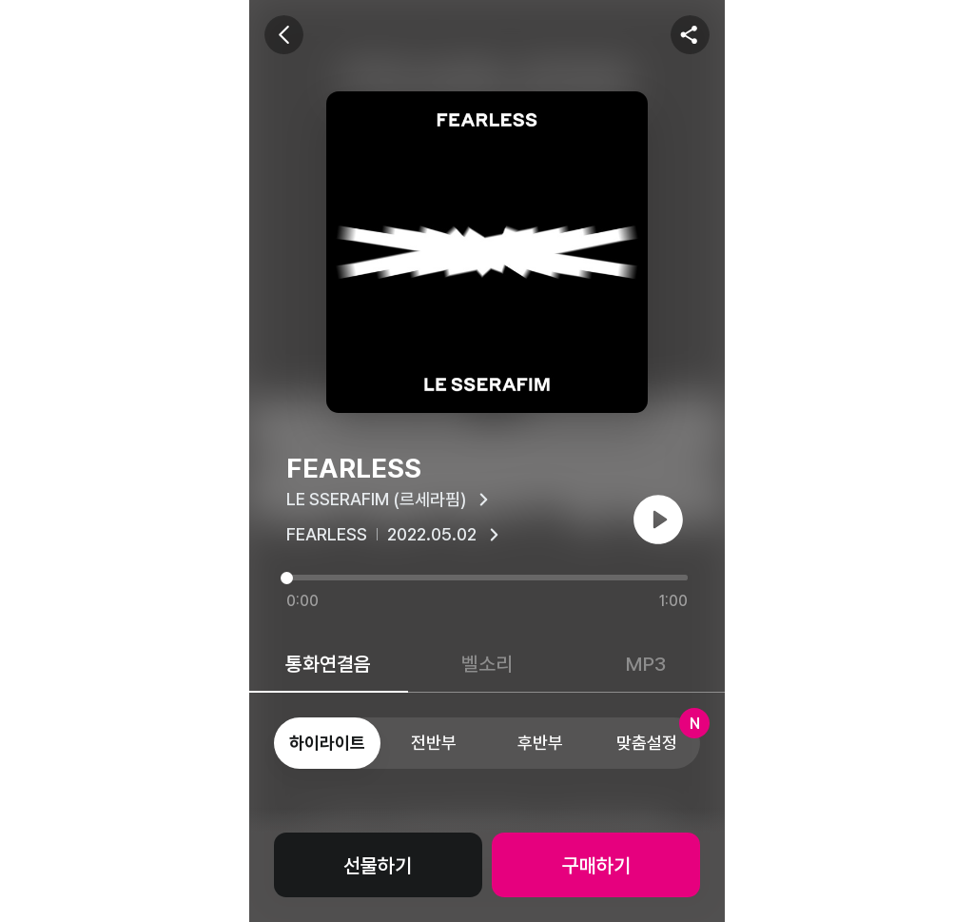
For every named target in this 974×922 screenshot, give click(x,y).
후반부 (540, 743)
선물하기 (377, 865)
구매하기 (596, 865)
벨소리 (487, 664)
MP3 (646, 664)
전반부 (434, 743)
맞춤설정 (658, 735)
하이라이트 (327, 743)
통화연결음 (328, 664)
